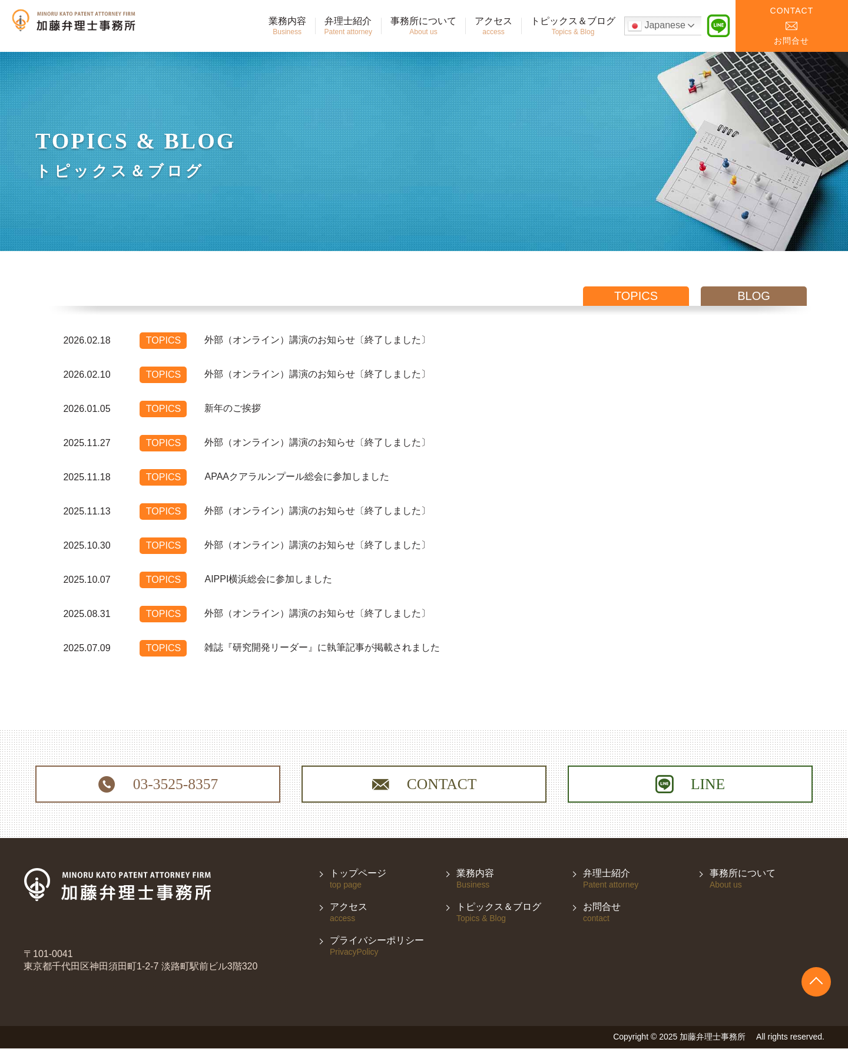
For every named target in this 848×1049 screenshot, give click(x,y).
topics (636, 295)
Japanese (656, 26)
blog (753, 295)
